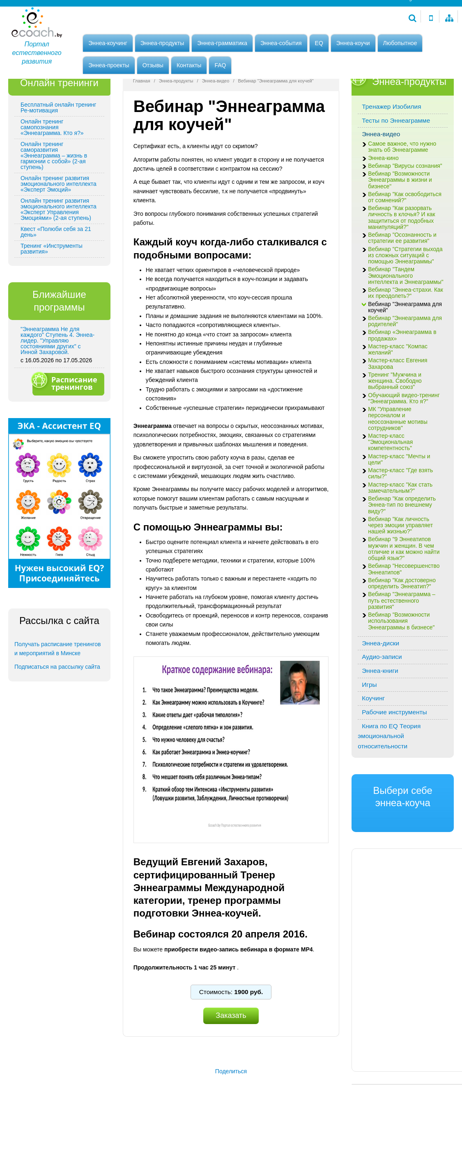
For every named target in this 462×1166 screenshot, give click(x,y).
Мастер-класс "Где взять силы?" (400, 516)
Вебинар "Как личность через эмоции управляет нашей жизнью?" (400, 567)
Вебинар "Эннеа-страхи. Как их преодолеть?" (405, 335)
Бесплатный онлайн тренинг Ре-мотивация (58, 150)
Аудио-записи (382, 698)
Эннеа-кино (383, 200)
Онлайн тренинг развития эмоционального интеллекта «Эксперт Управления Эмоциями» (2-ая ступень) (59, 251)
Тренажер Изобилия (391, 148)
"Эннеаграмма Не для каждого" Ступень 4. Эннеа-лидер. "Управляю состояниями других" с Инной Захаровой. (57, 383)
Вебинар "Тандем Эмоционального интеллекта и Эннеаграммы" (405, 318)
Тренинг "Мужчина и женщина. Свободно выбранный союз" (395, 423)
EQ (319, 44)
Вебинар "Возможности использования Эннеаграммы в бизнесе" (401, 663)
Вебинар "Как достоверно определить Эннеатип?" (402, 626)
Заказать (231, 1058)
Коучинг (373, 740)
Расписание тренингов (67, 425)
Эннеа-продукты (162, 44)
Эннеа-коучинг (107, 44)
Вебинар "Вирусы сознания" (405, 208)
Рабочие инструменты (394, 754)
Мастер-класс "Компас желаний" (398, 392)
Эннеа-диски (380, 684)
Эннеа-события (281, 44)
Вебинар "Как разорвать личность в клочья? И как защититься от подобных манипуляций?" (401, 259)
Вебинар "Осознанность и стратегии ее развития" (402, 280)
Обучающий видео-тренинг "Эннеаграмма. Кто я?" (404, 440)
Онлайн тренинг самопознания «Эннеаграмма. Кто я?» (52, 169)
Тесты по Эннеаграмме (396, 162)
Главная (141, 123)
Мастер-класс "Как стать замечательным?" (400, 530)
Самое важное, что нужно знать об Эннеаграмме (402, 189)
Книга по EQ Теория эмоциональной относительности (389, 777)
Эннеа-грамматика (222, 44)
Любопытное (400, 44)
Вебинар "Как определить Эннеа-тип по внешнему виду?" (402, 547)
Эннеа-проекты (108, 66)
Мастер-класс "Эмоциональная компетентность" (390, 484)
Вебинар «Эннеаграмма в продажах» (402, 377)
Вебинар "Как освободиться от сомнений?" (404, 239)
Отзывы (153, 66)
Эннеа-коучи (353, 44)
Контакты (189, 66)
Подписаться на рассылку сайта (57, 708)
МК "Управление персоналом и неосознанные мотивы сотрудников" (398, 460)
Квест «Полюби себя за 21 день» (56, 274)
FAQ (220, 66)
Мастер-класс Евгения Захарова (397, 406)
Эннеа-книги (380, 712)
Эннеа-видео (216, 123)
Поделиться (231, 1113)
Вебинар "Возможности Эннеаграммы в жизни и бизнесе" (400, 222)
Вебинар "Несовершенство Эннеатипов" (403, 611)
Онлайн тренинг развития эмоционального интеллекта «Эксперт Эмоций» (59, 226)
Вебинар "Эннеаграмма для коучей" (405, 349)
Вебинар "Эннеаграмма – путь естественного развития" (401, 642)
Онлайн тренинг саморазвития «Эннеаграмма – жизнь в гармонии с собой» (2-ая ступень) (54, 198)
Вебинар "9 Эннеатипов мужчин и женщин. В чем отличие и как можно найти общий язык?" (403, 591)
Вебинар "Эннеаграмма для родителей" (405, 363)
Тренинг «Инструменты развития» (52, 291)
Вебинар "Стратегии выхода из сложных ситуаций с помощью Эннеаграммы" (405, 297)
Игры (369, 726)
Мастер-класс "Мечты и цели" (399, 501)
